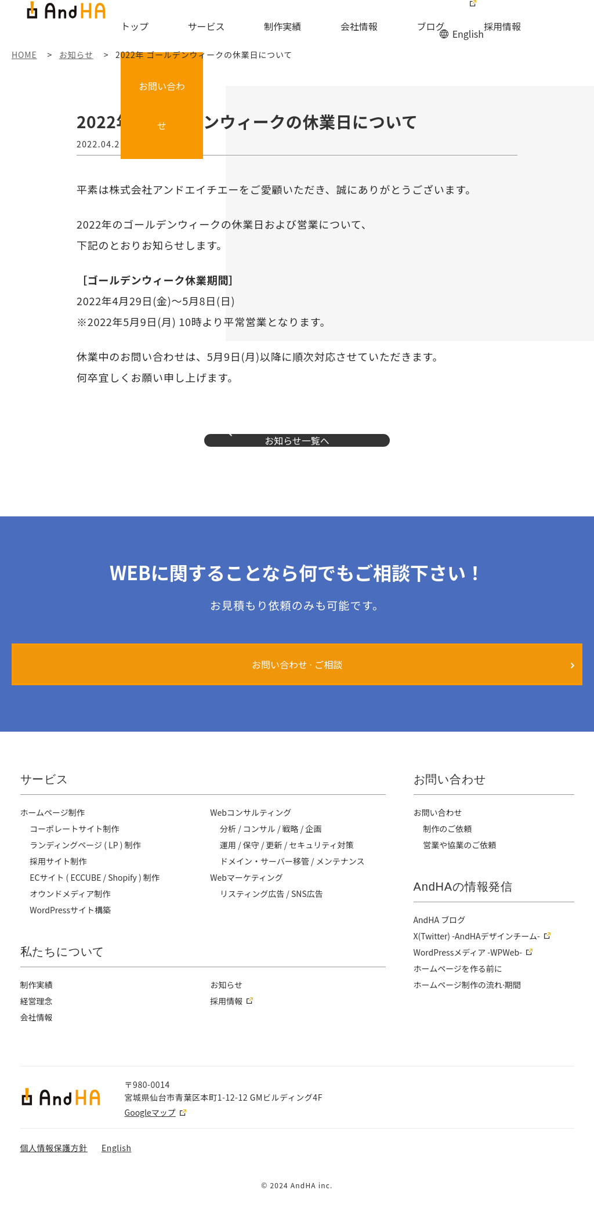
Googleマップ (150, 1135)
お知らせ (226, 1008)
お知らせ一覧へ (297, 452)
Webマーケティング (247, 900)
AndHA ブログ (440, 943)
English (467, 10)
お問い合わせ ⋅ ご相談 (297, 687)
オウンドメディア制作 (71, 917)
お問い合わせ (553, 20)
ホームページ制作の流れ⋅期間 (468, 1008)
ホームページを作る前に (459, 991)
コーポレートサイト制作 (75, 852)
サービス (235, 27)
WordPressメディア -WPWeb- (470, 975)
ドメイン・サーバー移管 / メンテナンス (294, 884)
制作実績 (293, 27)
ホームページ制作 (53, 835)
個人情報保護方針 (54, 1171)
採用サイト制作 (59, 884)
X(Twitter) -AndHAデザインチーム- (479, 959)
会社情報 (351, 27)
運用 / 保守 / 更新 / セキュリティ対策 (288, 868)
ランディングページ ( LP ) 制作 (87, 868)
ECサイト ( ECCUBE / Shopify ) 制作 (97, 900)
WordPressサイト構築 (71, 933)
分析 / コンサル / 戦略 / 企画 (272, 852)
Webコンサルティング (251, 835)
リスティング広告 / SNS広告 (272, 917)
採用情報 (457, 27)
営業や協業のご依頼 (460, 868)
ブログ (404, 27)
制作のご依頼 (448, 852)
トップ (182, 27)
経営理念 (36, 1024)
